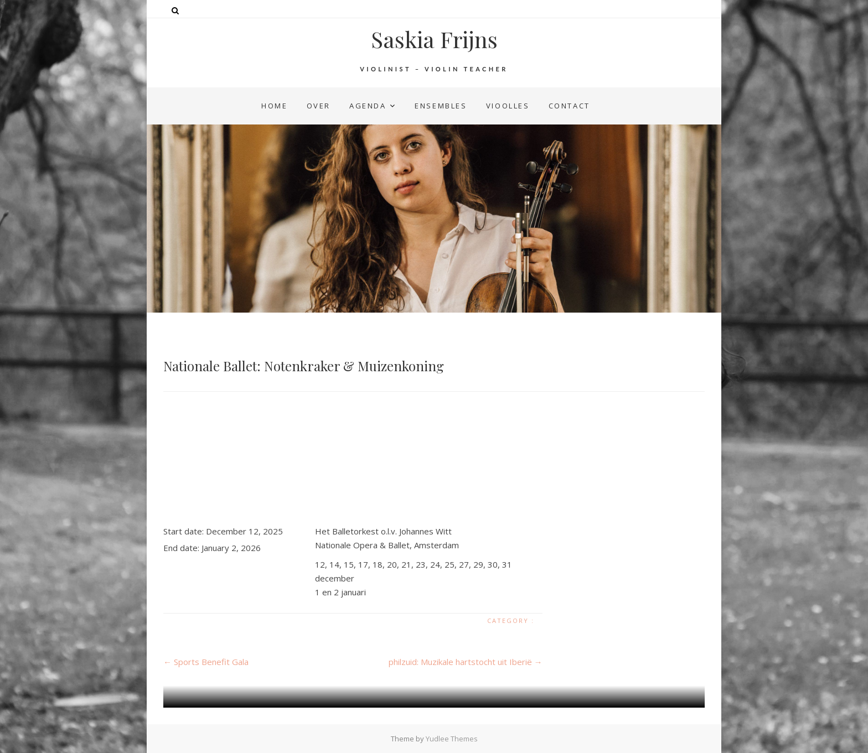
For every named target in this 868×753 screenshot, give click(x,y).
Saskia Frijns (434, 39)
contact (569, 106)
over (318, 106)
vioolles (508, 106)
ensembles (441, 106)
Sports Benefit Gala (206, 661)
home (274, 106)
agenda (367, 106)
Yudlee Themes (452, 739)
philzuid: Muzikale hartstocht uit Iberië (465, 661)
